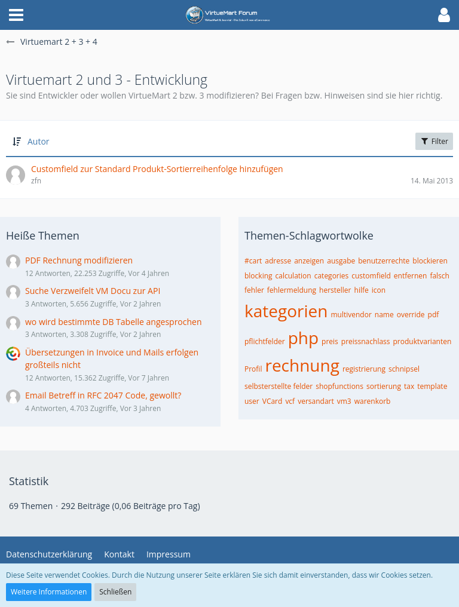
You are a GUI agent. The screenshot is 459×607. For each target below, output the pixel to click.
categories (331, 276)
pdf (433, 314)
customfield (371, 276)
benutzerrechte (383, 261)
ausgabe (341, 261)
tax (409, 386)
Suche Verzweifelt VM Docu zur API (92, 290)
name (384, 314)
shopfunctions (339, 386)
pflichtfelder (264, 341)
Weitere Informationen (49, 592)
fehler (254, 290)
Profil (253, 369)
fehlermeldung (291, 290)
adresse (278, 261)
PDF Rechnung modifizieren (79, 260)
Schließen (115, 592)
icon (378, 290)
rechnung (302, 365)
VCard (272, 401)
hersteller (335, 290)
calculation (293, 276)
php (303, 337)
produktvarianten (422, 341)
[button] (16, 14)
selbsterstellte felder (278, 386)
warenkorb (372, 401)
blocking (258, 276)
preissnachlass (365, 341)
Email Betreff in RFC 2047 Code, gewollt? (103, 395)
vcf (290, 401)
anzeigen (309, 261)
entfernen (410, 276)
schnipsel (404, 369)
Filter (434, 141)
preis (330, 341)
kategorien (286, 310)
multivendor (351, 314)
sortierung (383, 386)
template (432, 386)
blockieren (429, 261)
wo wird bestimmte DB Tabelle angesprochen (113, 321)
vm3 (344, 401)
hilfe (361, 290)
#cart (253, 261)
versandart (316, 401)
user (251, 401)
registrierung (363, 369)
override (411, 314)
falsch (439, 276)
